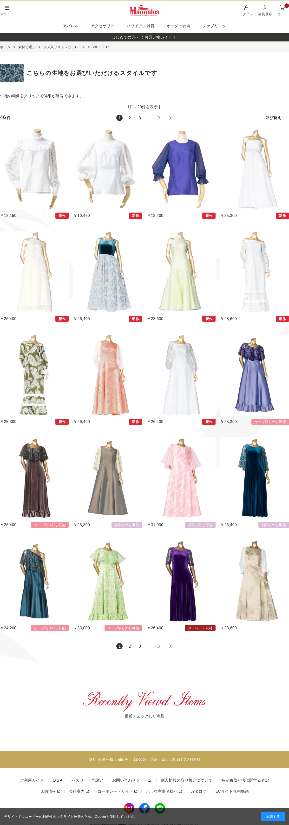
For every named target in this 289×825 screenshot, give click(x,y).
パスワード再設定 (87, 780)
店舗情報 (48, 791)
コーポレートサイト (115, 791)
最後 (171, 118)
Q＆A (58, 780)
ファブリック (214, 26)
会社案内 (77, 791)
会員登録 (265, 14)
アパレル (71, 26)
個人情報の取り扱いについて (187, 780)
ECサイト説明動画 (232, 791)
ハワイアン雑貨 (141, 26)
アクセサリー (103, 26)
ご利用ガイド (32, 780)
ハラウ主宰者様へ (162, 791)
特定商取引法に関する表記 (245, 780)
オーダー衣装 (178, 26)
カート (283, 10)
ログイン (246, 14)
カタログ (198, 791)
